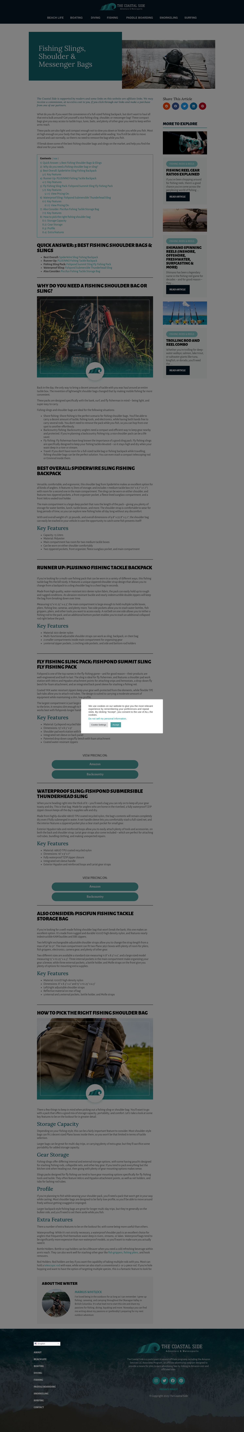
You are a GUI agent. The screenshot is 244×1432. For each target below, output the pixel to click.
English (40, 1343)
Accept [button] (116, 725)
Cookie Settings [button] (98, 725)
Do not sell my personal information (107, 718)
